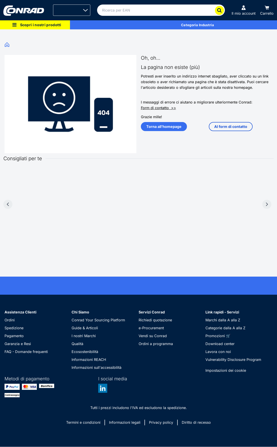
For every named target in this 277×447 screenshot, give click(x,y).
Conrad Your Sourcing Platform (98, 320)
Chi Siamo (80, 312)
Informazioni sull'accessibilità (96, 367)
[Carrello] (267, 10)
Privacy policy (161, 422)
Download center (220, 343)
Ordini (10, 320)
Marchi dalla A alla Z (222, 320)
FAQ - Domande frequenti (26, 351)
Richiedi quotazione (155, 320)
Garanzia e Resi (18, 343)
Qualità (77, 343)
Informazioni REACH (89, 359)
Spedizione (14, 328)
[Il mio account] (244, 10)
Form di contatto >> (158, 108)
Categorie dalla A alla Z (225, 328)
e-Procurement (151, 328)
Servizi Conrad (152, 312)
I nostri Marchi (84, 336)
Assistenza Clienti (20, 312)
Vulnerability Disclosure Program (233, 359)
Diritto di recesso (196, 422)
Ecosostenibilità (85, 351)
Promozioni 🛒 (217, 336)
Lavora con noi (218, 351)
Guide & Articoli (85, 328)
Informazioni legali (124, 422)
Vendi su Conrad (153, 336)
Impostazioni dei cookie (225, 370)
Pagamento (14, 336)
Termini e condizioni (83, 422)
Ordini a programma (156, 343)
